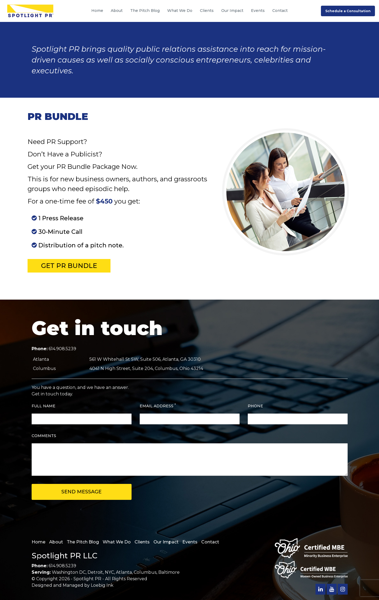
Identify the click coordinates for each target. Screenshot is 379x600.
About (117, 10)
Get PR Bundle (69, 266)
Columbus (145, 572)
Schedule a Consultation (348, 11)
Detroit (95, 572)
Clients (207, 10)
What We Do (179, 10)
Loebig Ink (102, 585)
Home (97, 10)
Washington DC (69, 572)
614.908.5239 (62, 348)
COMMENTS (44, 435)
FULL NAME (43, 406)
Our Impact (232, 10)
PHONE (255, 406)
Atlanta (124, 572)
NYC (109, 572)
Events (258, 10)
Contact (280, 10)
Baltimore (169, 572)
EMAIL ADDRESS (158, 405)
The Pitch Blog (145, 10)
